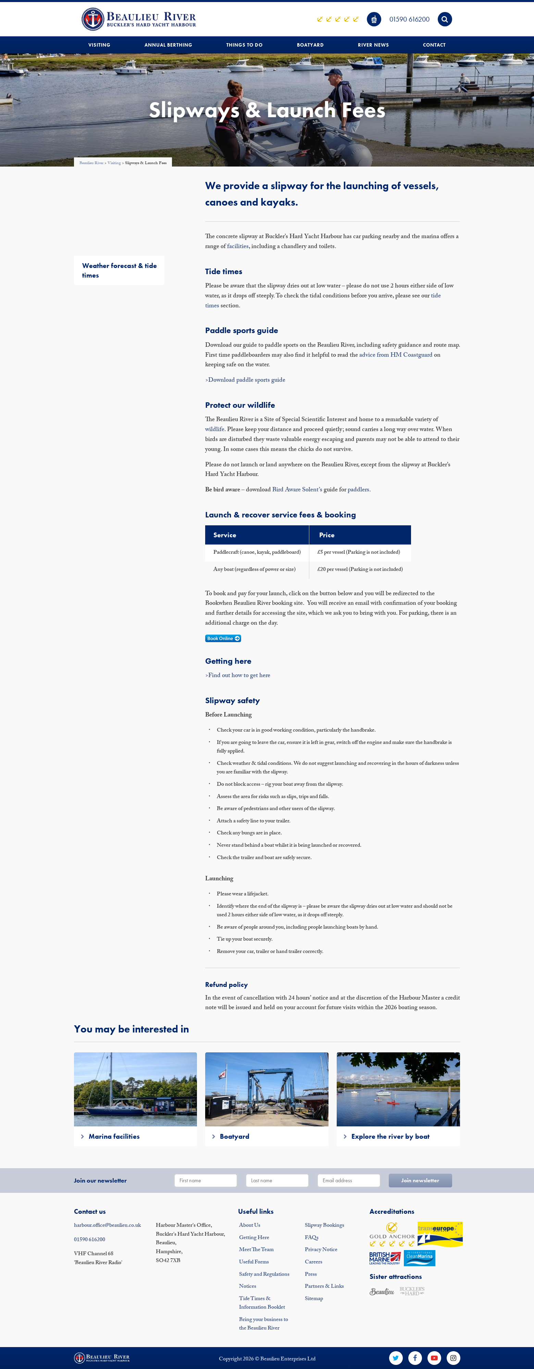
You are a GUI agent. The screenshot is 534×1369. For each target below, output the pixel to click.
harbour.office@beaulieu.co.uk (107, 1226)
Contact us (90, 1211)
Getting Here (254, 1238)
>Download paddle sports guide (245, 381)
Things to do (244, 45)
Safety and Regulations (264, 1275)
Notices (247, 1287)
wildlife (214, 430)
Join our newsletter (100, 1180)
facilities (238, 247)
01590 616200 (409, 19)
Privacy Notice (321, 1250)
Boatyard (310, 45)
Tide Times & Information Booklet (262, 1304)
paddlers (358, 490)
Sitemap (314, 1299)
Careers (313, 1262)
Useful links (256, 1211)
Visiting (99, 45)
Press (311, 1275)
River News (373, 45)
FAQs (312, 1238)
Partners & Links (324, 1287)
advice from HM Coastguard (396, 356)
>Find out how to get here (237, 676)
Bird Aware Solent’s (297, 490)
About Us (249, 1226)
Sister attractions (396, 1276)
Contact (434, 45)
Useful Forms (254, 1262)
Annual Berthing (169, 45)
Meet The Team (256, 1250)
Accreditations (392, 1211)
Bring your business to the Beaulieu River (263, 1325)
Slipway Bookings (324, 1226)
